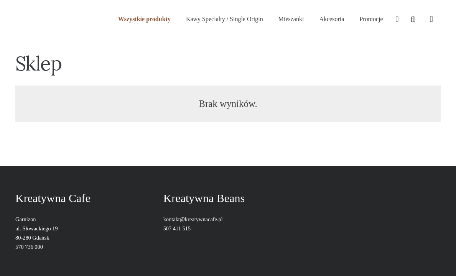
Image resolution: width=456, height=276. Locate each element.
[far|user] (396, 19)
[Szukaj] (412, 19)
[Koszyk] (431, 19)
